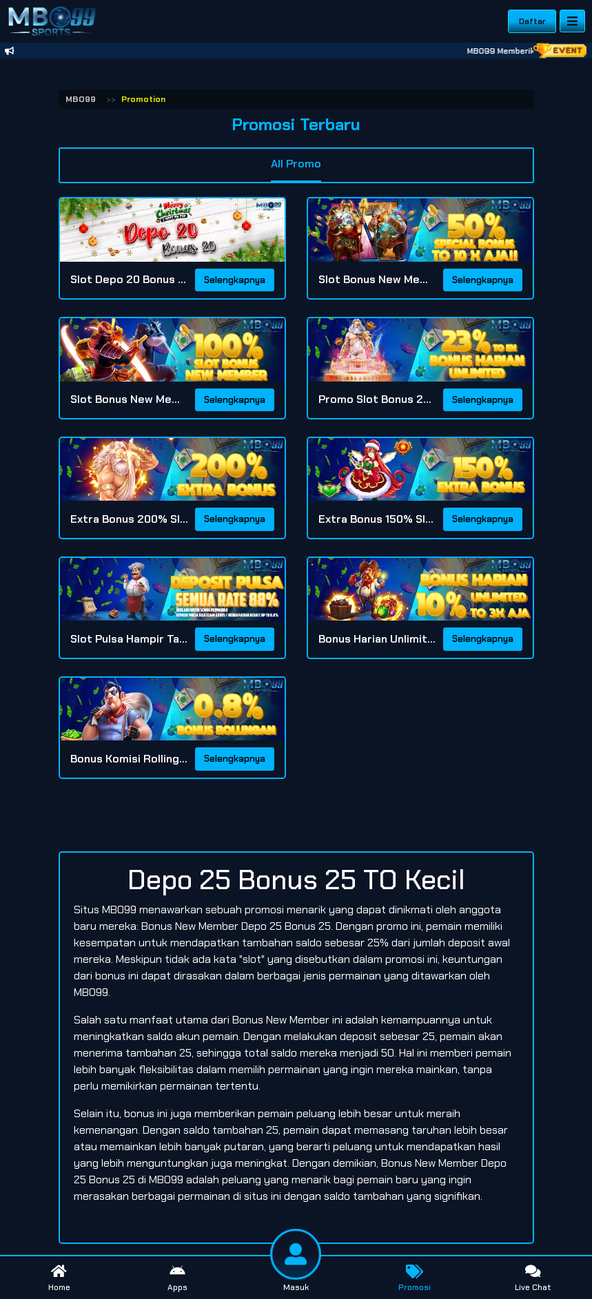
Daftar (532, 21)
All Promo (296, 163)
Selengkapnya (234, 280)
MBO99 (80, 99)
